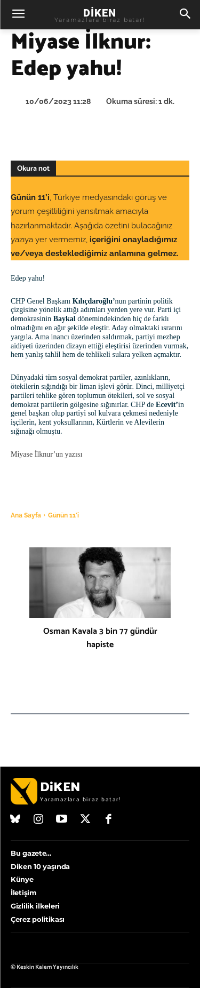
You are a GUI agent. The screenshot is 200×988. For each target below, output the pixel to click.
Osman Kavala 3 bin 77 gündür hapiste (100, 638)
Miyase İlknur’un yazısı (46, 454)
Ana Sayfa (26, 515)
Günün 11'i (63, 515)
